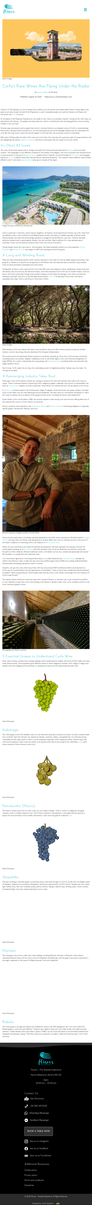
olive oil (51, 277)
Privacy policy (30, 1175)
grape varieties (26, 160)
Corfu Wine (75, 155)
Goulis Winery (14, 386)
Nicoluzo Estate (55, 406)
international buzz (54, 361)
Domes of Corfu (18, 250)
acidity (80, 742)
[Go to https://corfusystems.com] (46, 1203)
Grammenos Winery (39, 406)
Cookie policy (30, 1170)
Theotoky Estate (69, 559)
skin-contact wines (53, 543)
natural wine (8, 390)
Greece (70, 150)
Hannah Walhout (43, 92)
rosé (70, 816)
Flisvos (10, 158)
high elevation (30, 155)
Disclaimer (29, 1185)
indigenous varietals (27, 140)
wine (13, 114)
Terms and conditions (34, 1180)
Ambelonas (28, 549)
